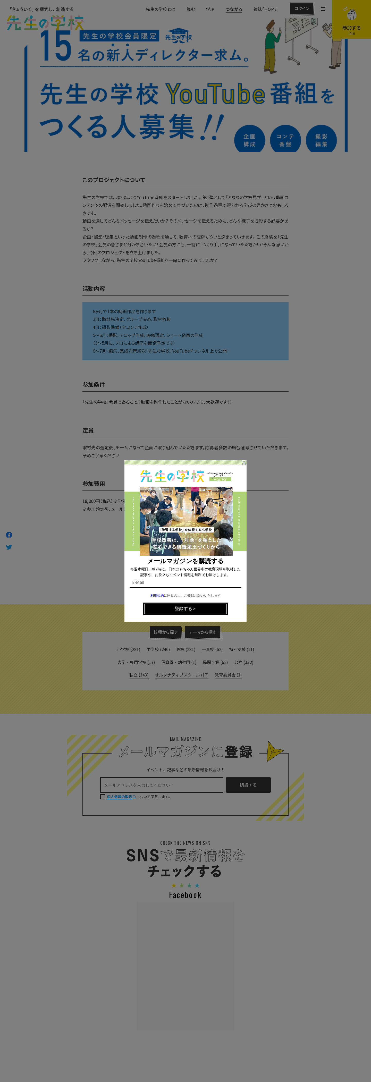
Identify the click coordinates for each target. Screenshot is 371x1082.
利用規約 (157, 595)
